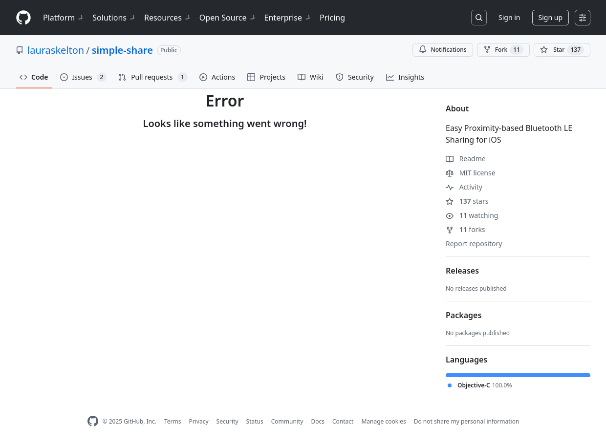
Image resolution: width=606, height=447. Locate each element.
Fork (503, 50)
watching (472, 215)
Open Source (228, 17)
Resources (168, 17)
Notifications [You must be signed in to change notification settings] (442, 49)
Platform (64, 17)
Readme (466, 158)
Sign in (509, 17)
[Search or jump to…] (479, 17)
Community (287, 421)
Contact (342, 421)
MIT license (471, 172)
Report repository (474, 243)
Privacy (199, 421)
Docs (318, 421)
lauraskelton (55, 50)
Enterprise (288, 17)
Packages (463, 315)
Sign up (551, 17)
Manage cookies (383, 421)
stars (467, 201)
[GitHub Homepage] (93, 421)
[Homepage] (23, 18)
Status (254, 421)
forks (465, 229)
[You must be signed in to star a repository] (562, 50)
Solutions (114, 17)
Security (227, 421)
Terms (172, 421)
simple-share (122, 50)
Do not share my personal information (466, 421)
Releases (462, 270)
